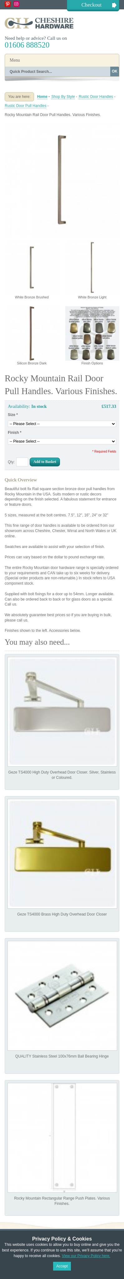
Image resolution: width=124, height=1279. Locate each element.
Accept (62, 1266)
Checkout (92, 5)
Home (42, 96)
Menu (15, 60)
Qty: (11, 462)
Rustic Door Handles (96, 96)
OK (114, 71)
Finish (14, 432)
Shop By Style (63, 96)
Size (13, 415)
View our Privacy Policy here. (86, 1256)
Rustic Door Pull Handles (25, 106)
